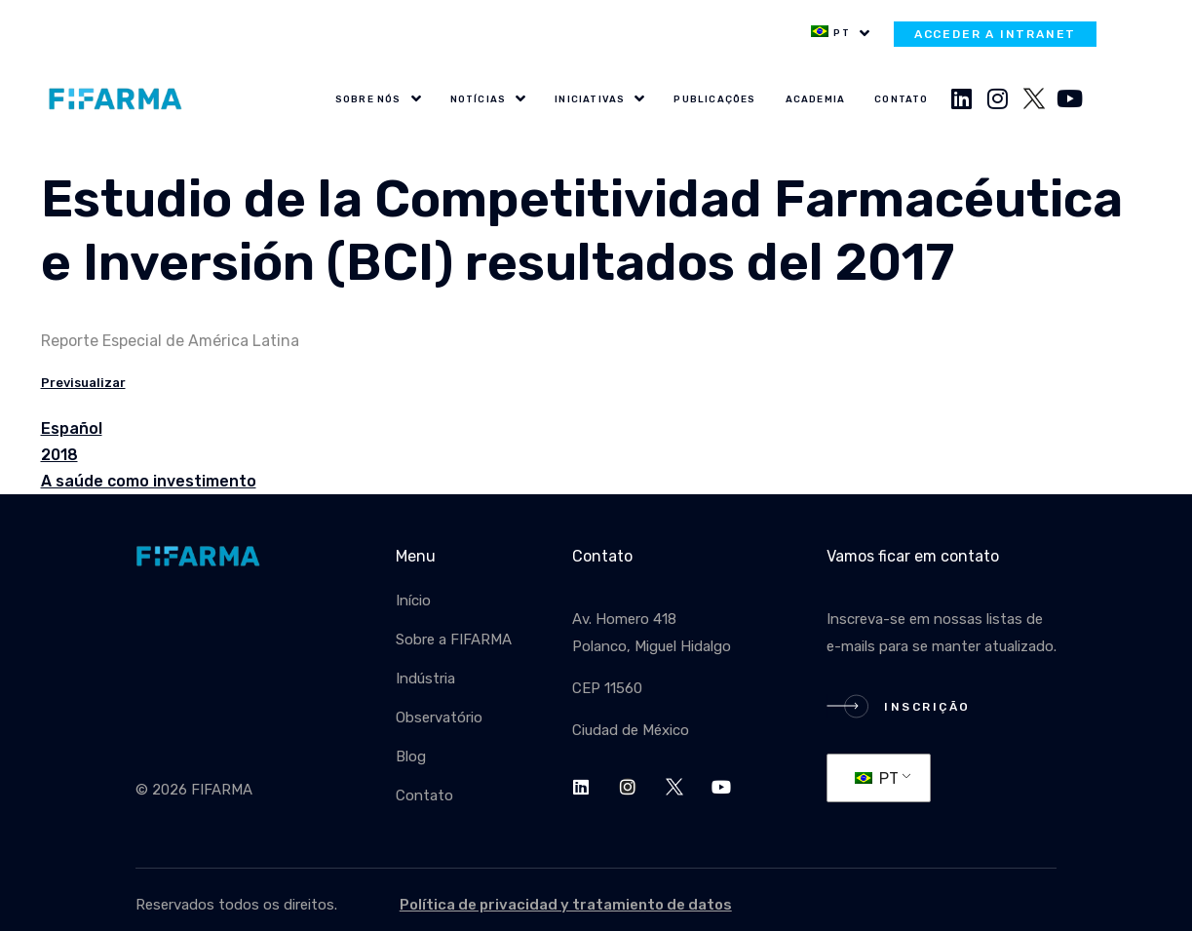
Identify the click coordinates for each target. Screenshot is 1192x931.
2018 (59, 455)
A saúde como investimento (148, 481)
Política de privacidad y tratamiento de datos (566, 904)
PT (877, 778)
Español (71, 428)
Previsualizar (83, 382)
